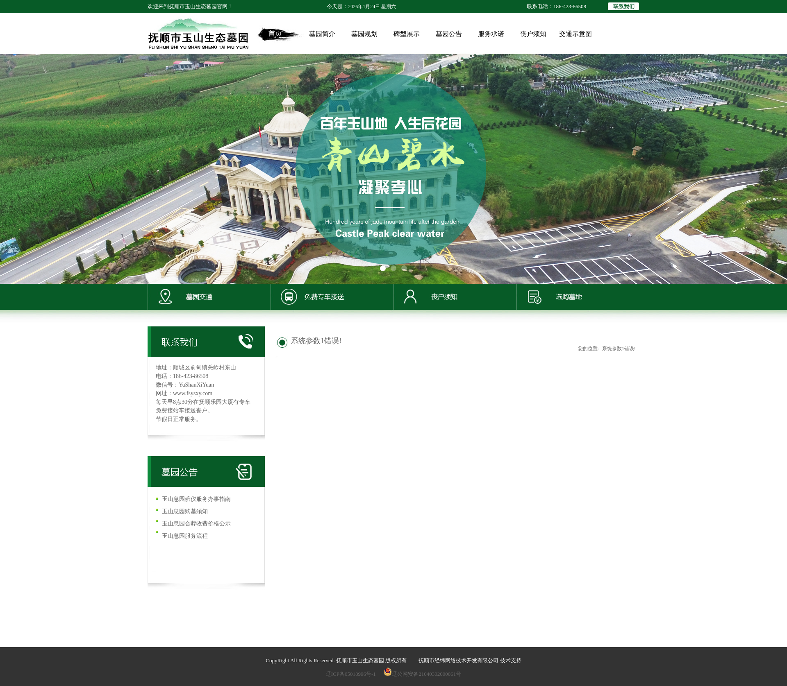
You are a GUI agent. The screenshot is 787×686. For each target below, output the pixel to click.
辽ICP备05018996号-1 (351, 674)
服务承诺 (491, 33)
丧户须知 (533, 33)
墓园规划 (364, 33)
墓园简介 (322, 33)
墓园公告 (449, 33)
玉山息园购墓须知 (185, 511)
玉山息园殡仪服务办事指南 (196, 499)
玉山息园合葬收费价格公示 (196, 524)
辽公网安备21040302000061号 (422, 674)
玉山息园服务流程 (185, 536)
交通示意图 (575, 33)
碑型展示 (407, 33)
